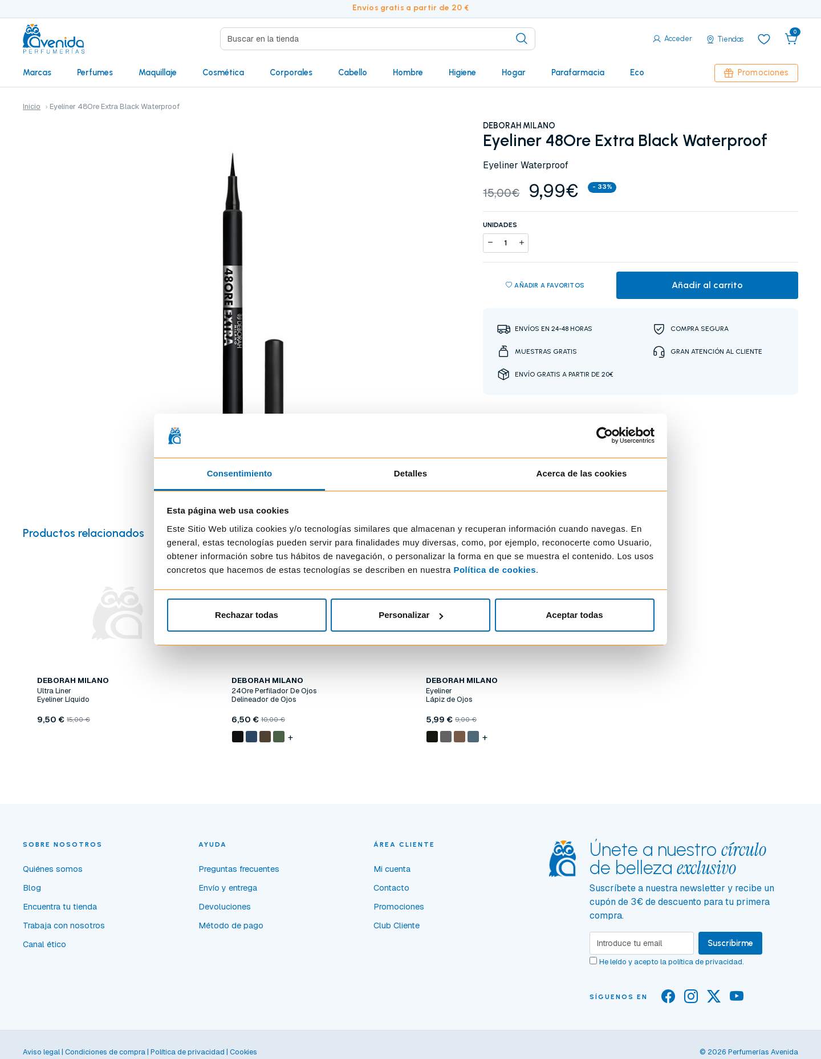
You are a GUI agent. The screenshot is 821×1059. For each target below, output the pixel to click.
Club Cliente (396, 925)
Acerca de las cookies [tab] (582, 473)
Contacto (391, 888)
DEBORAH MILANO (519, 125)
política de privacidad (705, 962)
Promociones (756, 72)
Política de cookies (494, 570)
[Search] (377, 38)
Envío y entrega (227, 888)
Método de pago (230, 925)
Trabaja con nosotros (64, 925)
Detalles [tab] (410, 473)
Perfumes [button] (95, 72)
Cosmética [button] (223, 72)
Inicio (31, 106)
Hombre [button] (408, 72)
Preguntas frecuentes (238, 869)
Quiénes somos (53, 869)
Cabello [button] (352, 72)
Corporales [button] (291, 72)
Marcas (37, 72)
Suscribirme (730, 943)
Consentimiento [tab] (240, 473)
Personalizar (411, 615)
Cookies (243, 1052)
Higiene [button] (462, 72)
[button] (791, 39)
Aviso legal (41, 1052)
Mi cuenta (391, 869)
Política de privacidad (188, 1052)
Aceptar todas (574, 615)
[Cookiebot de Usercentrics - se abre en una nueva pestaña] (605, 435)
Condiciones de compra (105, 1052)
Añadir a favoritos (545, 285)
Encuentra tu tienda (60, 907)
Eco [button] (637, 72)
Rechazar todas (246, 615)
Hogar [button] (514, 72)
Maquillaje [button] (158, 72)
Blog (32, 888)
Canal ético (44, 944)
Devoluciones (224, 907)
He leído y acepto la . (671, 962)
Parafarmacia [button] (577, 72)
